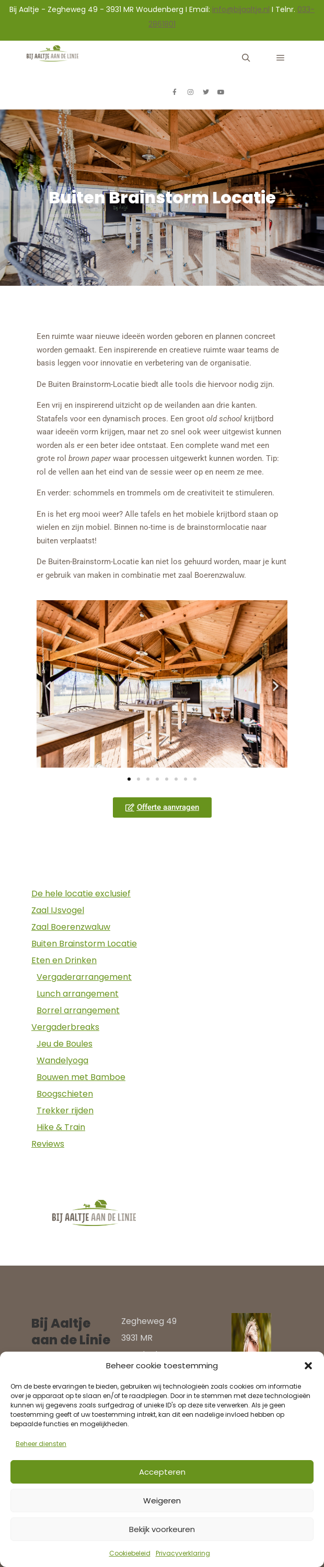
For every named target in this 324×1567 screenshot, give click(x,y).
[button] (308, 1366)
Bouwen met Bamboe (81, 1077)
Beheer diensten (41, 1443)
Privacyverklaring (183, 1553)
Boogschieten (65, 1094)
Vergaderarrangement (84, 977)
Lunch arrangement (78, 994)
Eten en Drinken (64, 960)
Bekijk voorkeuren (162, 1529)
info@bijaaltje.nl (241, 9)
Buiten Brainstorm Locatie (84, 944)
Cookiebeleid (130, 1553)
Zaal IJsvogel (57, 910)
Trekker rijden (65, 1110)
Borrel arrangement (78, 1010)
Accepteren (162, 1471)
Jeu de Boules (64, 1044)
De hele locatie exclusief (81, 894)
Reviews (47, 1144)
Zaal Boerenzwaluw (70, 927)
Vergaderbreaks (65, 1027)
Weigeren (162, 1500)
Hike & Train (61, 1127)
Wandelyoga (62, 1060)
